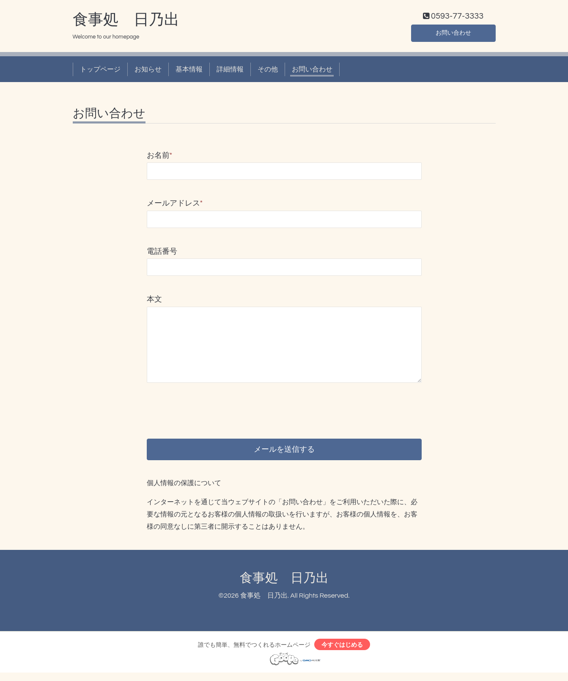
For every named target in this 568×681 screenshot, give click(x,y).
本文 (154, 301)
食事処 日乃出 (126, 22)
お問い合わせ (453, 33)
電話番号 (162, 253)
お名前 (160, 158)
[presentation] (211, 405)
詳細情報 (230, 71)
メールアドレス (175, 205)
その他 (268, 71)
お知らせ (148, 71)
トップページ (100, 71)
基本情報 (189, 71)
